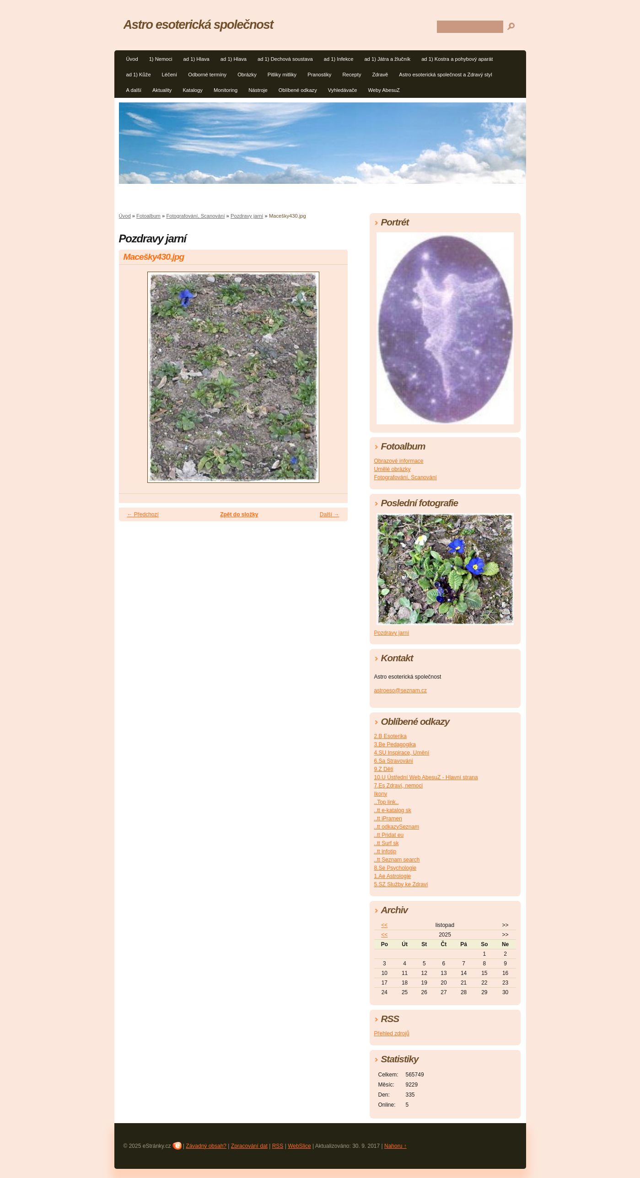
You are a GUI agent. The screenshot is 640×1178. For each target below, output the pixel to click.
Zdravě (380, 74)
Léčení (169, 74)
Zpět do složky (239, 514)
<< (384, 925)
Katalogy (193, 90)
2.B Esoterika (390, 736)
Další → (329, 514)
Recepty (351, 74)
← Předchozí (143, 514)
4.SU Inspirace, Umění (402, 753)
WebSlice (299, 1146)
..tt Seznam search (397, 860)
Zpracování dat (249, 1146)
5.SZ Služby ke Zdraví (401, 884)
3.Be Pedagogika (395, 744)
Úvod (132, 59)
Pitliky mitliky (282, 74)
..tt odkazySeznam (396, 827)
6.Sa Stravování (393, 761)
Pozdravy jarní (247, 216)
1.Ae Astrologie (392, 876)
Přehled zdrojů (391, 1033)
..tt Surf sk (386, 843)
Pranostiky (319, 74)
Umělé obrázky (392, 469)
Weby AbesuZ (383, 90)
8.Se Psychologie (395, 868)
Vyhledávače (342, 90)
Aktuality (162, 90)
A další (134, 90)
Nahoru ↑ (395, 1146)
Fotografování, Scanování (195, 216)
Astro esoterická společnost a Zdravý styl (445, 74)
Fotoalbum (148, 216)
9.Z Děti (383, 769)
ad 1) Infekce (339, 59)
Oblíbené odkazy (298, 90)
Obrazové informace (399, 461)
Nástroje (258, 90)
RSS (278, 1146)
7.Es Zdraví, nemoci (398, 785)
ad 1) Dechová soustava (285, 59)
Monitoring (225, 90)
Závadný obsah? (206, 1146)
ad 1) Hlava (196, 59)
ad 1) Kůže (138, 74)
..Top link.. (386, 802)
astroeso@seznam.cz (400, 690)
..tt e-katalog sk (392, 810)
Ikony (380, 794)
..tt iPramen (388, 818)
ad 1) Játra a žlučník (387, 59)
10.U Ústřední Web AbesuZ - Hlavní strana (426, 777)
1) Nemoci (160, 59)
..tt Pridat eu (389, 835)
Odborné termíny (207, 74)
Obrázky (247, 74)
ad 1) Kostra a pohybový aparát (457, 59)
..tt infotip (385, 851)
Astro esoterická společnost (198, 24)
